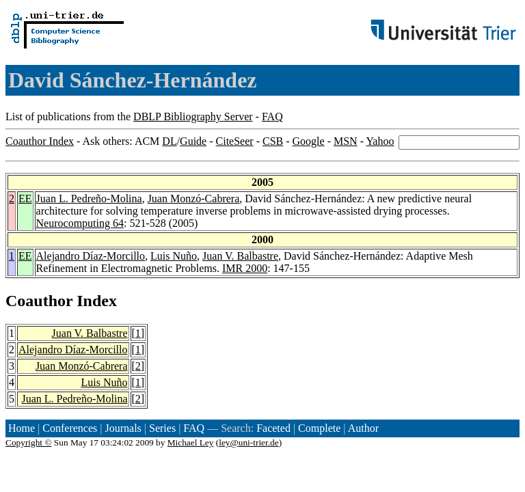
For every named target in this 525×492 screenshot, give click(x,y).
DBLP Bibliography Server (193, 116)
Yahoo (380, 141)
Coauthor (38, 301)
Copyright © (28, 442)
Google (309, 141)
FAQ (272, 116)
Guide (193, 141)
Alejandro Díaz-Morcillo (91, 256)
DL (169, 141)
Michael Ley (190, 442)
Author (363, 428)
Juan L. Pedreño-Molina (89, 198)
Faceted (273, 428)
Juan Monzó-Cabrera (194, 198)
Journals (123, 428)
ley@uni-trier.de (248, 442)
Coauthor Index (39, 141)
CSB (272, 141)
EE (25, 198)
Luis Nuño (173, 256)
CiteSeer (235, 141)
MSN (346, 141)
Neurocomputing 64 (80, 223)
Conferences (69, 428)
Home (21, 428)
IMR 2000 (244, 268)
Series (162, 428)
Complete (319, 428)
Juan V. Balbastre (240, 256)
